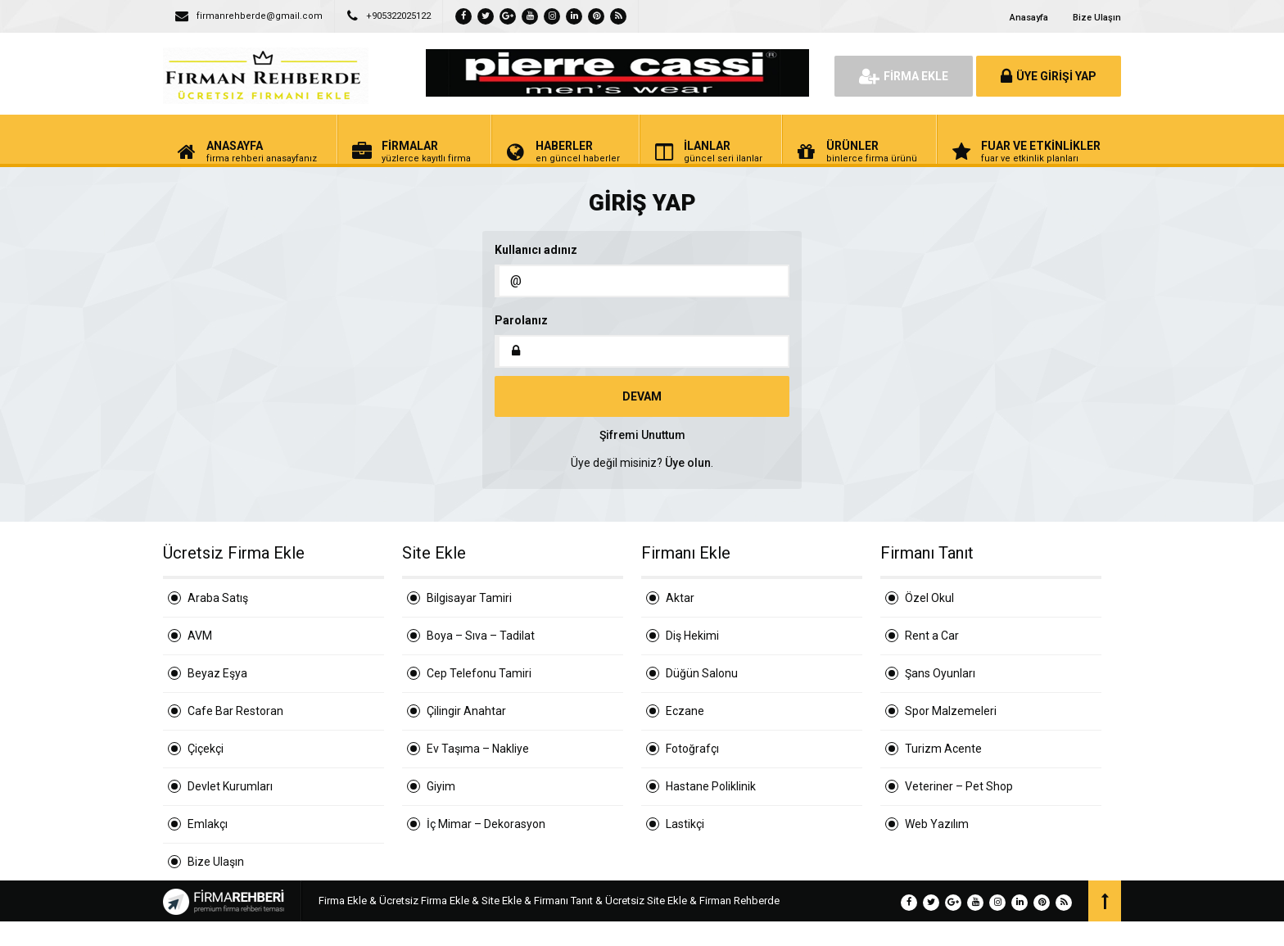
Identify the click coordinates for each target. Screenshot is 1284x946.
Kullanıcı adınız (536, 249)
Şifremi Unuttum (642, 434)
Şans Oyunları (940, 673)
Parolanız (521, 320)
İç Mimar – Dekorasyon (486, 824)
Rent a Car (932, 635)
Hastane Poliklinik (711, 786)
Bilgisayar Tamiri (469, 597)
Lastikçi (685, 824)
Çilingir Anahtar (466, 710)
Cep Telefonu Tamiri (479, 673)
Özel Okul (929, 597)
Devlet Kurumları (230, 786)
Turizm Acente (943, 748)
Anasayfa (1029, 17)
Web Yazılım (937, 824)
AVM (200, 635)
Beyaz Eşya (217, 673)
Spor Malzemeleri (951, 710)
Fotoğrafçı (692, 748)
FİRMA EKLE (903, 76)
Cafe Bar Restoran (235, 710)
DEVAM (642, 396)
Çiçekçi (206, 748)
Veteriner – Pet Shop (959, 786)
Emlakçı (208, 824)
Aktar (680, 597)
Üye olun (688, 462)
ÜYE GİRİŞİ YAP (1048, 76)
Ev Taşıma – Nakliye (478, 748)
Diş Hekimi (692, 635)
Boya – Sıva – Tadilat (481, 635)
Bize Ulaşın (1097, 17)
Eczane (685, 710)
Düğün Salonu (702, 673)
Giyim (441, 786)
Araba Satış (218, 597)
